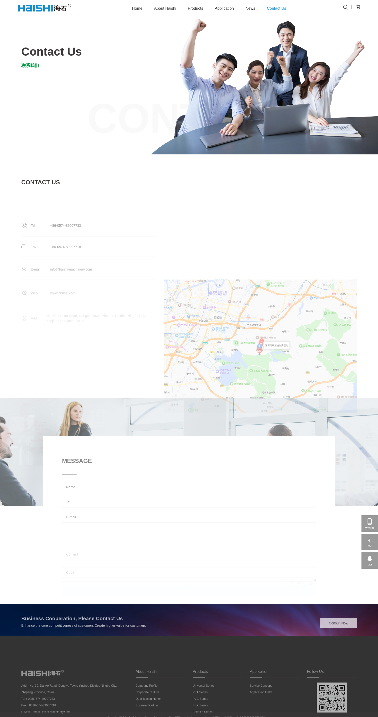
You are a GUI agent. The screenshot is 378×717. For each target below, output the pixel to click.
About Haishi (165, 8)
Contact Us (276, 8)
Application (224, 8)
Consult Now (338, 629)
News (250, 8)
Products (195, 8)
